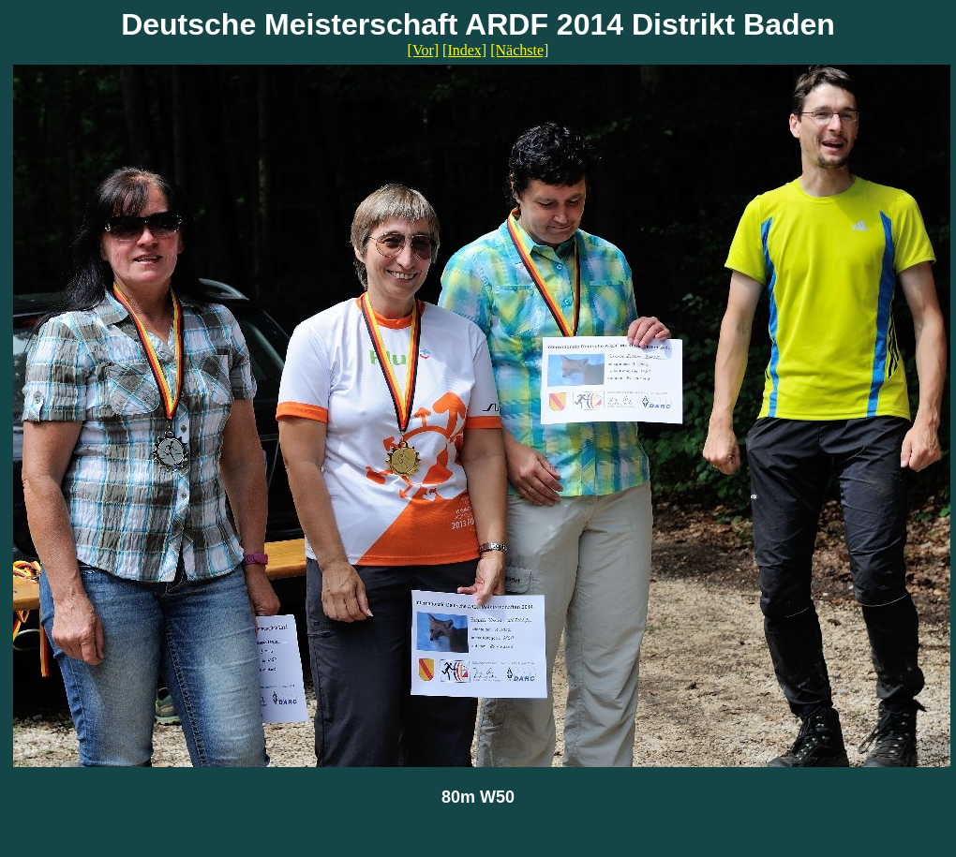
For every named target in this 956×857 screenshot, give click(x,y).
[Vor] (423, 50)
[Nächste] (519, 50)
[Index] (464, 50)
